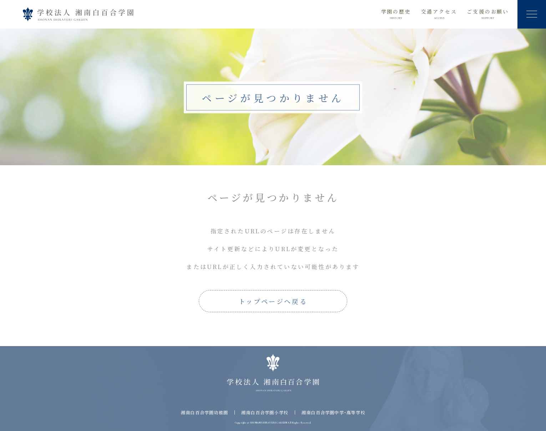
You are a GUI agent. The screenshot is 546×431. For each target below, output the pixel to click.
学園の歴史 (396, 14)
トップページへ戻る (273, 301)
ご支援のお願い (488, 14)
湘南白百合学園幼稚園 (204, 412)
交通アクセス (439, 14)
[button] (531, 14)
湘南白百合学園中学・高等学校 (333, 412)
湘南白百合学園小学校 (264, 412)
